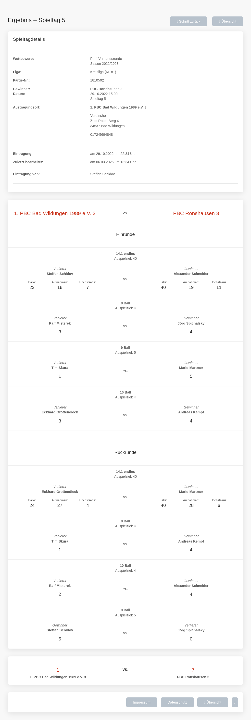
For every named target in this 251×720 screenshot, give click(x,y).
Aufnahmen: (60, 282)
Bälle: (32, 282)
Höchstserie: (87, 282)
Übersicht (227, 21)
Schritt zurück (188, 21)
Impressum (142, 702)
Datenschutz (177, 702)
